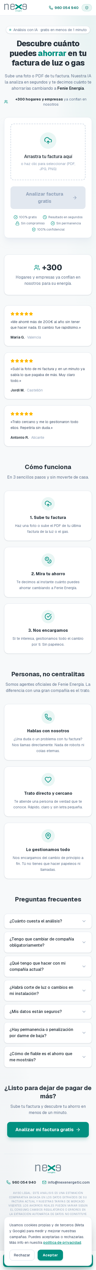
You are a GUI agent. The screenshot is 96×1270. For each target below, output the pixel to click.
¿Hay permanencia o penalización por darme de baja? (48, 1032)
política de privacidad (62, 1242)
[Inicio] (15, 8)
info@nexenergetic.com (66, 1182)
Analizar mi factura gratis (48, 1129)
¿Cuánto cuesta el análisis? (48, 921)
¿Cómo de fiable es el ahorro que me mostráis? (48, 1057)
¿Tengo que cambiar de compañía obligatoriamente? (48, 942)
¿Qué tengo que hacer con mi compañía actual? (48, 966)
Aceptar (50, 1255)
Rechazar (22, 1255)
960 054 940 (64, 7)
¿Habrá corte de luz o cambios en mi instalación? (48, 990)
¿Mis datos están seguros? (48, 1011)
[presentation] (48, 152)
